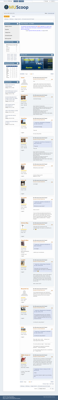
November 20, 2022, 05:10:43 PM (39, 241)
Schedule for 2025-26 (52, 68)
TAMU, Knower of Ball (10, 99)
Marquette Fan (25, 288)
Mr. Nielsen (7, 123)
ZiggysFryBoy (24, 240)
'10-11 (15, 59)
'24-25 (8, 54)
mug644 (23, 260)
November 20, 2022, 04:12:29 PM (39, 139)
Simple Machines (12, 397)
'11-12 (11, 59)
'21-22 (8, 55)
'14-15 (11, 58)
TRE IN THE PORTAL (9, 110)
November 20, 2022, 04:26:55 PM (39, 181)
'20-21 (11, 55)
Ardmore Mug (24, 223)
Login (27, 30)
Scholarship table (51, 13)
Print (52, 381)
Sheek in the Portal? (9, 84)
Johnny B (23, 180)
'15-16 (8, 58)
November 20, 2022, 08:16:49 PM (39, 261)
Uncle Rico (24, 118)
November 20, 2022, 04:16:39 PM (39, 165)
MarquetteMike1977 (11, 92)
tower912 (23, 164)
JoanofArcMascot (8, 86)
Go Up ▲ (53, 396)
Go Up (21, 381)
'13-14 (15, 58)
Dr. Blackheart (24, 306)
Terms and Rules (48, 396)
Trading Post (7, 32)
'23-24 (11, 54)
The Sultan (24, 197)
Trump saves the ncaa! (10, 115)
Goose (22, 77)
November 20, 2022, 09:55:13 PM (39, 307)
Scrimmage (52, 61)
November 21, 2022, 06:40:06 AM (39, 328)
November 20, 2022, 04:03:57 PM (39, 119)
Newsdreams (24, 95)
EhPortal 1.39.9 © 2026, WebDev (8, 396)
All (32, 73)
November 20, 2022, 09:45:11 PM (39, 290)
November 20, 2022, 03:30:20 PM (39, 96)
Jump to (35, 388)
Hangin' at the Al (8, 26)
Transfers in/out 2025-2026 (10, 121)
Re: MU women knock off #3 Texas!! (40, 77)
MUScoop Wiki (8, 38)
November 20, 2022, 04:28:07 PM (39, 199)
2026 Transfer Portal (9, 104)
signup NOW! (45, 30)
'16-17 (15, 57)
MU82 (17, 110)
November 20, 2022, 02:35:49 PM (39, 79)
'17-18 (11, 57)
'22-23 (15, 54)
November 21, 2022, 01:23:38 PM (39, 356)
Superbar (7, 29)
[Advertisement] (37, 42)
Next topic (52, 383)
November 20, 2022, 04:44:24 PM (39, 224)
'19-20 (15, 55)
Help (44, 396)
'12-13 (8, 59)
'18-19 (8, 57)
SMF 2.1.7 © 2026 (6, 397)
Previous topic (46, 383)
